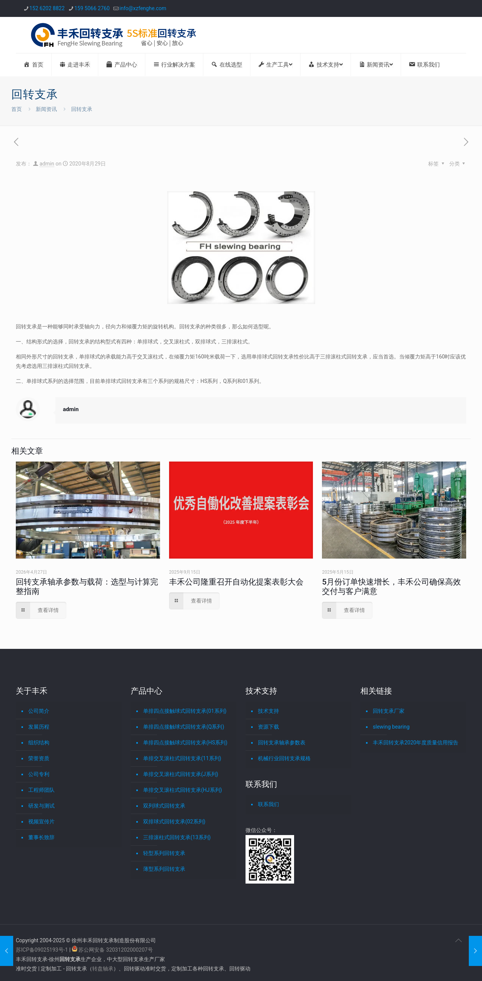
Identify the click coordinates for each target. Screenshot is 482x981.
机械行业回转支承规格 (284, 758)
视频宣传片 (41, 822)
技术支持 (268, 711)
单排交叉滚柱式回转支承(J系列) (180, 774)
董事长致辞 (41, 837)
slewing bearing (391, 727)
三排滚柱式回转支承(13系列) (176, 837)
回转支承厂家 (388, 711)
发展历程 (38, 727)
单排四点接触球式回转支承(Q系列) (183, 727)
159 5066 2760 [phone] (92, 8)
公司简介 (38, 711)
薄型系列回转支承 (164, 869)
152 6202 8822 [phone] (47, 8)
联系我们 (268, 804)
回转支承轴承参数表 (281, 743)
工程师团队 (41, 790)
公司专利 (38, 774)
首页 (16, 109)
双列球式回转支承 (164, 806)
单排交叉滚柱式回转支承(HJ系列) (182, 790)
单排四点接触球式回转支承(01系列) (184, 711)
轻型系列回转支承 (164, 853)
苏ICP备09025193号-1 (42, 950)
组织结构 (38, 743)
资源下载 (268, 727)
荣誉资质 (38, 758)
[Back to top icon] (458, 940)
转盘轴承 (102, 969)
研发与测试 (41, 806)
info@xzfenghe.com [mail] (142, 8)
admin (47, 164)
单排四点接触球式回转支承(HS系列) (185, 743)
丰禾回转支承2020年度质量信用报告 (415, 743)
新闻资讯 (46, 109)
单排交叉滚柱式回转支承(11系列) (182, 758)
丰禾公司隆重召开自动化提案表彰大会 (236, 581)
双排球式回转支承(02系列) (174, 822)
